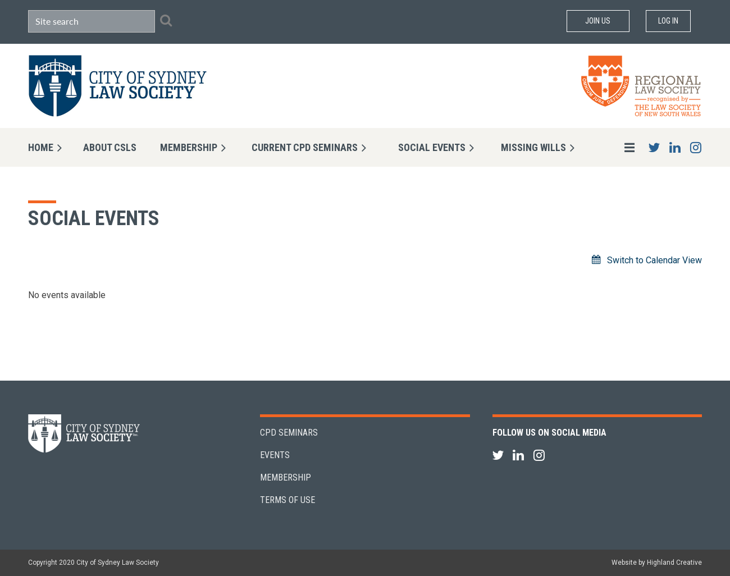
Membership (285, 477)
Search (166, 20)
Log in (668, 20)
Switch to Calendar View (654, 260)
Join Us (597, 20)
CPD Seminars (289, 432)
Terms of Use (287, 500)
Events (275, 455)
